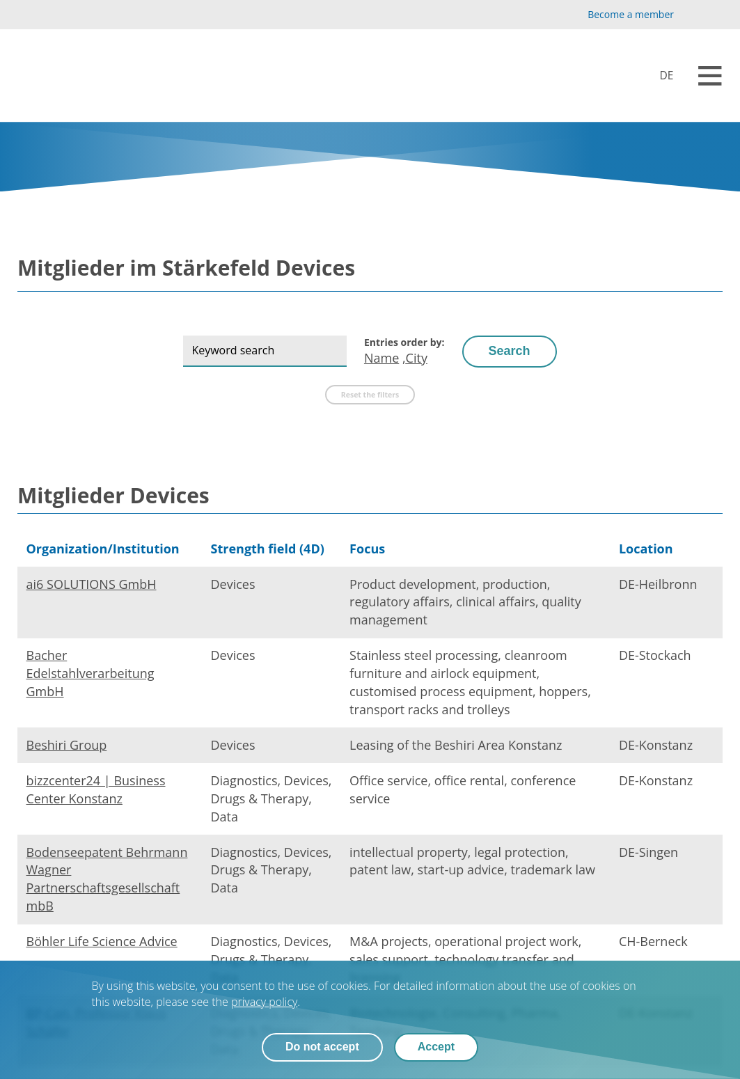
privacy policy (264, 1001)
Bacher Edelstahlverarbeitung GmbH (90, 673)
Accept (436, 1047)
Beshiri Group (66, 745)
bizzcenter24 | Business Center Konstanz (96, 789)
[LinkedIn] (714, 15)
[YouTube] (692, 15)
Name (381, 357)
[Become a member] (619, 14)
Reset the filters (370, 395)
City (416, 357)
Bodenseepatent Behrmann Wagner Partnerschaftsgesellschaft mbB (107, 879)
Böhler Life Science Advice (102, 941)
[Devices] (656, 75)
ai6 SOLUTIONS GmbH (91, 584)
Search (509, 351)
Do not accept (322, 1047)
